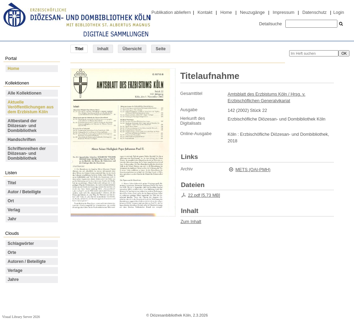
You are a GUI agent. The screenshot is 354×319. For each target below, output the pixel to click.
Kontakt (205, 12)
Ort (11, 200)
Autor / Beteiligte (24, 191)
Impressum (283, 12)
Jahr (12, 218)
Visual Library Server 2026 (21, 317)
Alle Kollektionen (24, 93)
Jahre (13, 279)
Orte (12, 252)
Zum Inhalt (191, 221)
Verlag (14, 209)
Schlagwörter (21, 243)
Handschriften (22, 139)
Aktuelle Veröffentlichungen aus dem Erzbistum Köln (31, 107)
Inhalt (103, 48)
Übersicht (131, 48)
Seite (161, 48)
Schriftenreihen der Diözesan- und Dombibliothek (27, 153)
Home (226, 12)
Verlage (15, 270)
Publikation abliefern (171, 12)
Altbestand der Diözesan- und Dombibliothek (22, 125)
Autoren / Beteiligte (27, 261)
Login (338, 12)
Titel (12, 182)
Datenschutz (314, 12)
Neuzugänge (252, 12)
